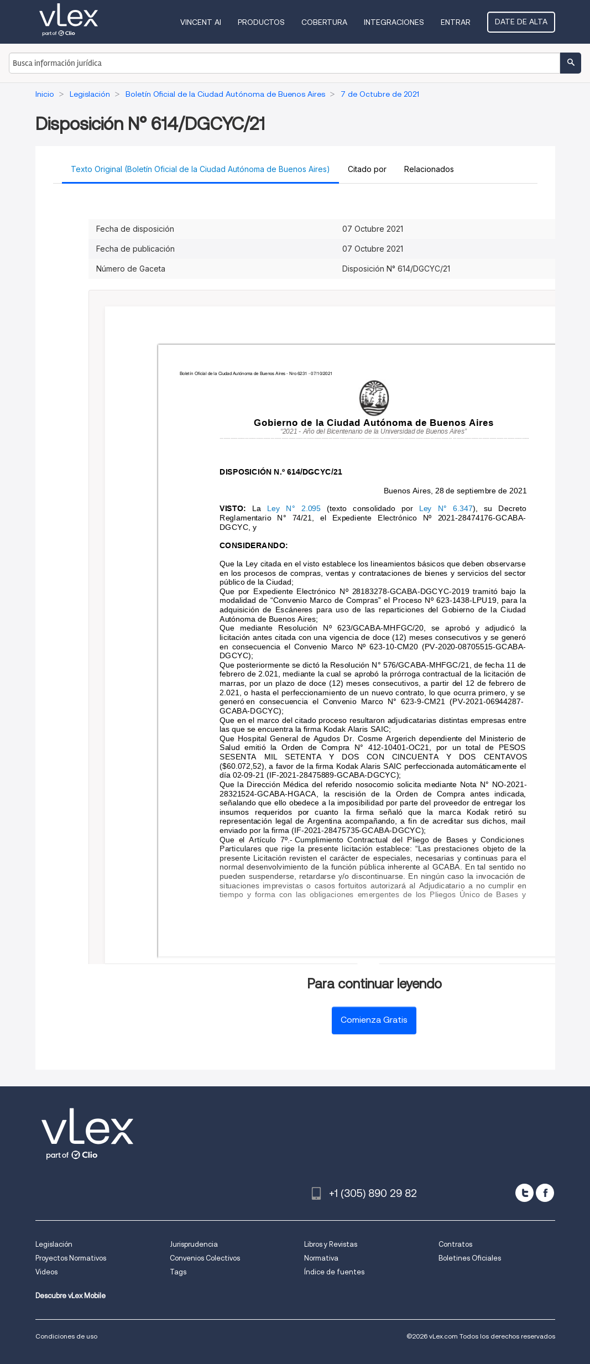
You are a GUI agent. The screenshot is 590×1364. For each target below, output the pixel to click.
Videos (46, 1272)
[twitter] (524, 1193)
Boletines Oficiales (469, 1258)
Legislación (53, 1244)
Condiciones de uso (66, 1336)
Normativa (321, 1258)
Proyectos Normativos (70, 1258)
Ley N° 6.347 (446, 508)
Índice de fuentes (334, 1272)
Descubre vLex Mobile (70, 1296)
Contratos (455, 1244)
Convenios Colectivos (205, 1258)
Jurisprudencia (194, 1244)
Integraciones (394, 22)
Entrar (456, 22)
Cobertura (324, 22)
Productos (261, 22)
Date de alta (521, 21)
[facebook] (545, 1193)
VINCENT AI (200, 22)
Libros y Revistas (330, 1244)
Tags (178, 1272)
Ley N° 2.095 (294, 508)
